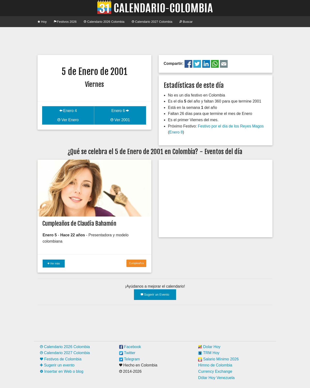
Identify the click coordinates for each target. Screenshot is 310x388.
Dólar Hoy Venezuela (216, 378)
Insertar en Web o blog (61, 371)
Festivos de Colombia (60, 359)
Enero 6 (120, 111)
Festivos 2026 (65, 21)
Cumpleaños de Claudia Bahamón (79, 223)
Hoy (42, 21)
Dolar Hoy (209, 347)
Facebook (130, 347)
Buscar (186, 21)
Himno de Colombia (215, 365)
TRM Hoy (208, 353)
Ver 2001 (120, 120)
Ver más (53, 263)
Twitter (127, 353)
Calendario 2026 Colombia (104, 21)
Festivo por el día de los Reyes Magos (231, 126)
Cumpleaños (136, 263)
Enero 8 (176, 132)
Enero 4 (68, 111)
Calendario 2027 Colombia (152, 21)
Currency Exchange (215, 371)
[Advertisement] (155, 40)
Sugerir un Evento (155, 294)
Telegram (129, 359)
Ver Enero (68, 120)
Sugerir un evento (57, 365)
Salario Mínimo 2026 (218, 359)
